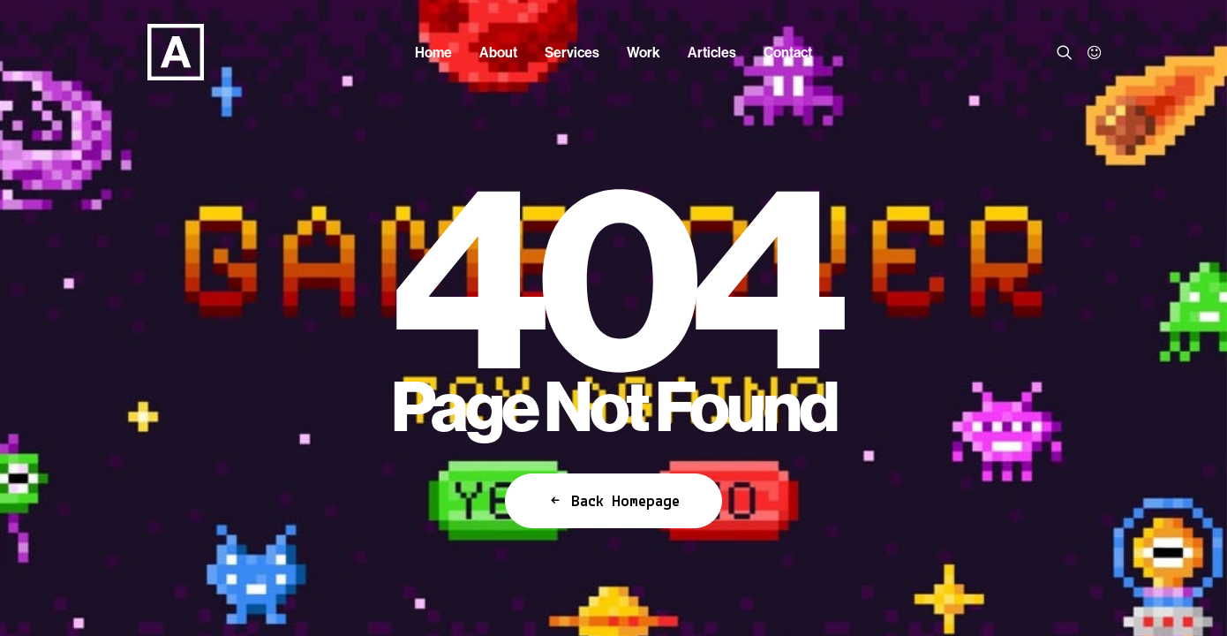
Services (572, 52)
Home (433, 52)
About (498, 52)
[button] (1068, 52)
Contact (788, 52)
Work (643, 52)
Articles (712, 52)
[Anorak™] (154, 52)
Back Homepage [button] (613, 501)
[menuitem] (433, 52)
